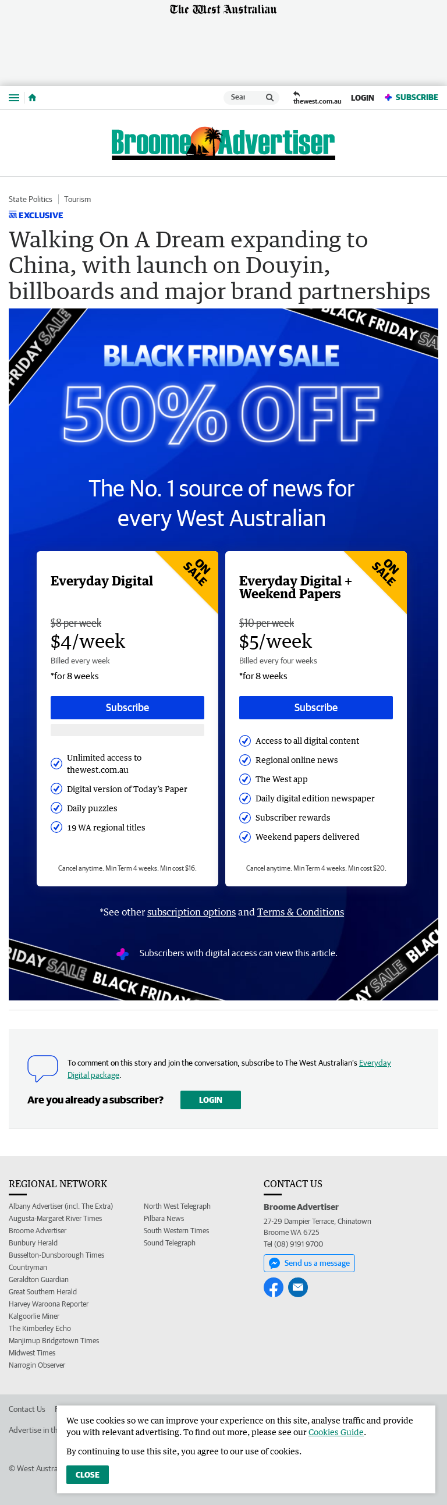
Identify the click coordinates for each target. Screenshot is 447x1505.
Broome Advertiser (37, 1230)
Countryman (28, 1267)
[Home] (32, 98)
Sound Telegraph (170, 1242)
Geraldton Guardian (39, 1279)
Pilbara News (164, 1218)
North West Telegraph (177, 1206)
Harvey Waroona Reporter (48, 1304)
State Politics (30, 199)
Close (88, 1474)
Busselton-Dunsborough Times (56, 1255)
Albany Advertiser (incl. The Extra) (61, 1206)
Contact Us (27, 1409)
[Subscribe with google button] (127, 730)
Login (362, 97)
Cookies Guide (336, 1432)
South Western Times (176, 1230)
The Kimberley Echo (40, 1328)
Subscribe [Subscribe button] (127, 707)
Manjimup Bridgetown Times (54, 1340)
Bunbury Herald (33, 1242)
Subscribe (411, 97)
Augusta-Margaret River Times (55, 1218)
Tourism (77, 199)
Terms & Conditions (300, 912)
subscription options (191, 912)
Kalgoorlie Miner (34, 1316)
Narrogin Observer (37, 1365)
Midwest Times (32, 1352)
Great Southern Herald (43, 1291)
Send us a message (309, 1263)
